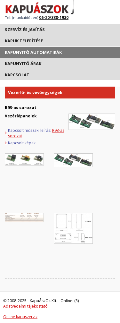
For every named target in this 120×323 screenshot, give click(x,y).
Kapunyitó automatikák (33, 52)
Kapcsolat (17, 75)
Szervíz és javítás (25, 29)
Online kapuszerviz (20, 316)
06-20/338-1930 (53, 17)
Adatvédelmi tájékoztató (25, 306)
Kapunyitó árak (23, 63)
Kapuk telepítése (24, 41)
